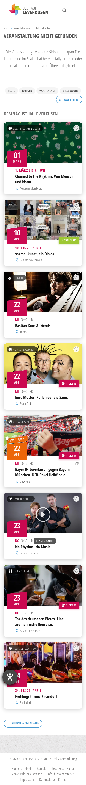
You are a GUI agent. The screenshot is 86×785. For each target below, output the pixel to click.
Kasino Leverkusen (30, 630)
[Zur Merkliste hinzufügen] (76, 128)
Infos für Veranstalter (60, 774)
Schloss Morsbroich (31, 260)
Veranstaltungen (22, 28)
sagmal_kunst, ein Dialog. (35, 253)
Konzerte (16, 278)
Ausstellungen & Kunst (25, 128)
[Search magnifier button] (64, 10)
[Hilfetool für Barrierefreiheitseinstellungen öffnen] (9, 677)
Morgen (27, 91)
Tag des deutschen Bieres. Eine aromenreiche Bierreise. (39, 621)
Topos (23, 331)
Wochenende (47, 91)
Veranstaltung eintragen (27, 774)
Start (6, 28)
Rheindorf (25, 702)
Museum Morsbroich (31, 188)
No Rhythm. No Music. (33, 547)
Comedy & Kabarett (22, 349)
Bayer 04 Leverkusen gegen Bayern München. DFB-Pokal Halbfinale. (42, 472)
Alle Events (71, 99)
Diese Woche (70, 91)
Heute (11, 91)
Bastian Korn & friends (32, 325)
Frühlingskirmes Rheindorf (36, 696)
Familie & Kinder (20, 499)
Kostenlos (69, 240)
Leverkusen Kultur (63, 768)
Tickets (69, 384)
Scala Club (26, 403)
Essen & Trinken (20, 571)
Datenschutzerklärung (52, 779)
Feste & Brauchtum (22, 648)
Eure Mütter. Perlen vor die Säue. (41, 397)
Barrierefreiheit (22, 768)
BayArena (25, 481)
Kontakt (42, 768)
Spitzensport (18, 421)
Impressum (27, 779)
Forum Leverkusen (30, 553)
